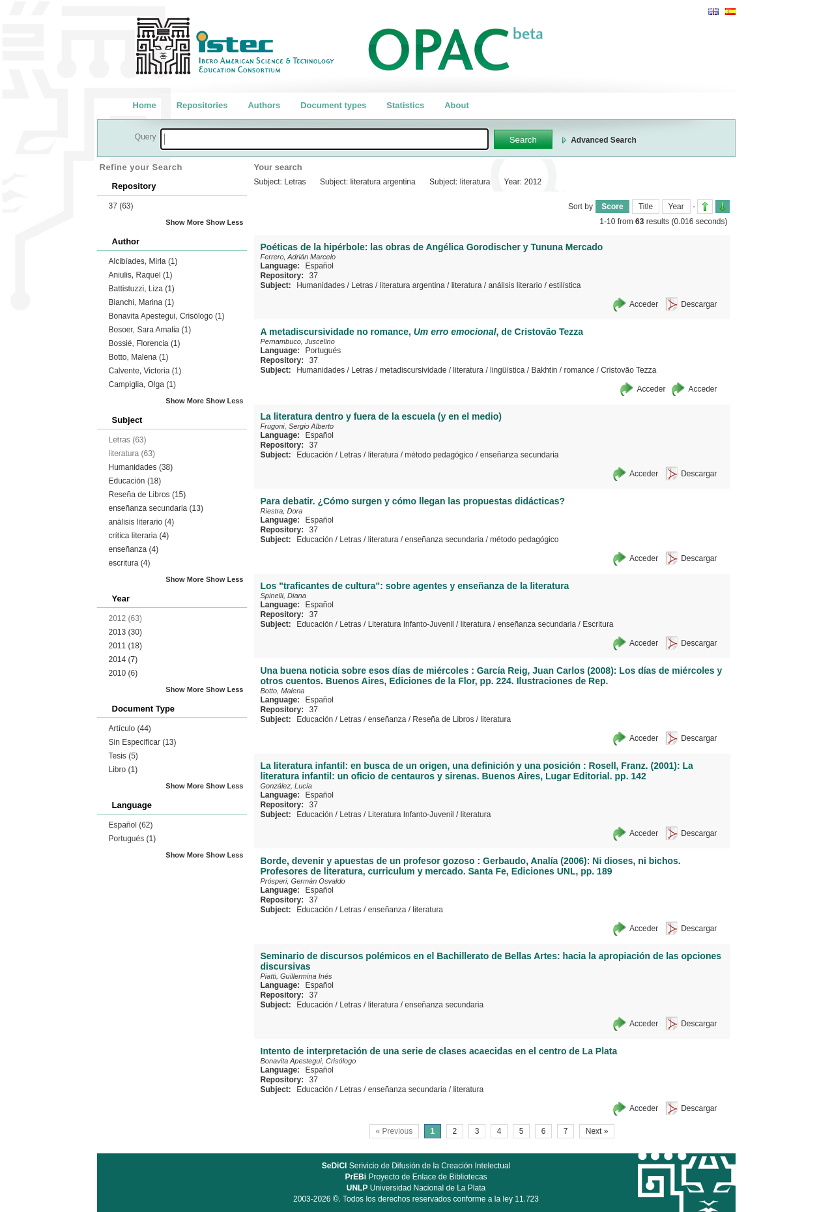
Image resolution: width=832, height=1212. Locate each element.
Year (676, 206)
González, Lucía (287, 786)
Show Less (224, 222)
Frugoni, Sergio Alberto (297, 426)
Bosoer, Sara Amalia (150, 329)
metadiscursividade (413, 370)
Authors (264, 105)
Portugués (132, 838)
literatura (467, 285)
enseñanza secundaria (156, 508)
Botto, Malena (139, 357)
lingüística (507, 370)
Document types (333, 105)
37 (121, 205)
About (456, 105)
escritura (130, 563)
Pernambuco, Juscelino (298, 341)
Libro (123, 769)
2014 (123, 659)
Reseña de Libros (147, 494)
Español (131, 825)
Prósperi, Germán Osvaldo (303, 881)
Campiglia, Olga (142, 384)
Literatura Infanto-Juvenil (411, 624)
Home (144, 105)
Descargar (699, 304)
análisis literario (142, 522)
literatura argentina (412, 285)
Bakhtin (544, 370)
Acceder (643, 304)
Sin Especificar (143, 742)
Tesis (123, 755)
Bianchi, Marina (142, 302)
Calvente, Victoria (145, 370)
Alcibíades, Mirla (143, 261)
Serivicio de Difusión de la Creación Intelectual (416, 1165)
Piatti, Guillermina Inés (296, 976)
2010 (123, 673)
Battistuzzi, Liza (142, 288)
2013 (125, 632)
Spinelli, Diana (283, 595)
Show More (184, 222)
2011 (125, 645)
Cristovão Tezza (628, 370)
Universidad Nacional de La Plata (416, 1187)
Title (645, 206)
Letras (362, 285)
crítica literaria (139, 535)
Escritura (597, 624)
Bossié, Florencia (144, 343)
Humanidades (141, 467)
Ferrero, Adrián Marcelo (298, 257)
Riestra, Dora (282, 511)
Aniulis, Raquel (141, 275)
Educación (135, 480)
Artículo (130, 728)
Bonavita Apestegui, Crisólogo (167, 316)
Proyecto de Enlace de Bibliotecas (416, 1176)
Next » (597, 1131)
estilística (565, 285)
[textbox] (324, 139)
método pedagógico (439, 454)
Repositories (202, 105)
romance (579, 370)
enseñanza (134, 549)
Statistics (405, 105)
